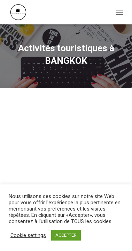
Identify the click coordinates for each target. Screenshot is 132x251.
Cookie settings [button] (28, 235)
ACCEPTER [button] (66, 235)
